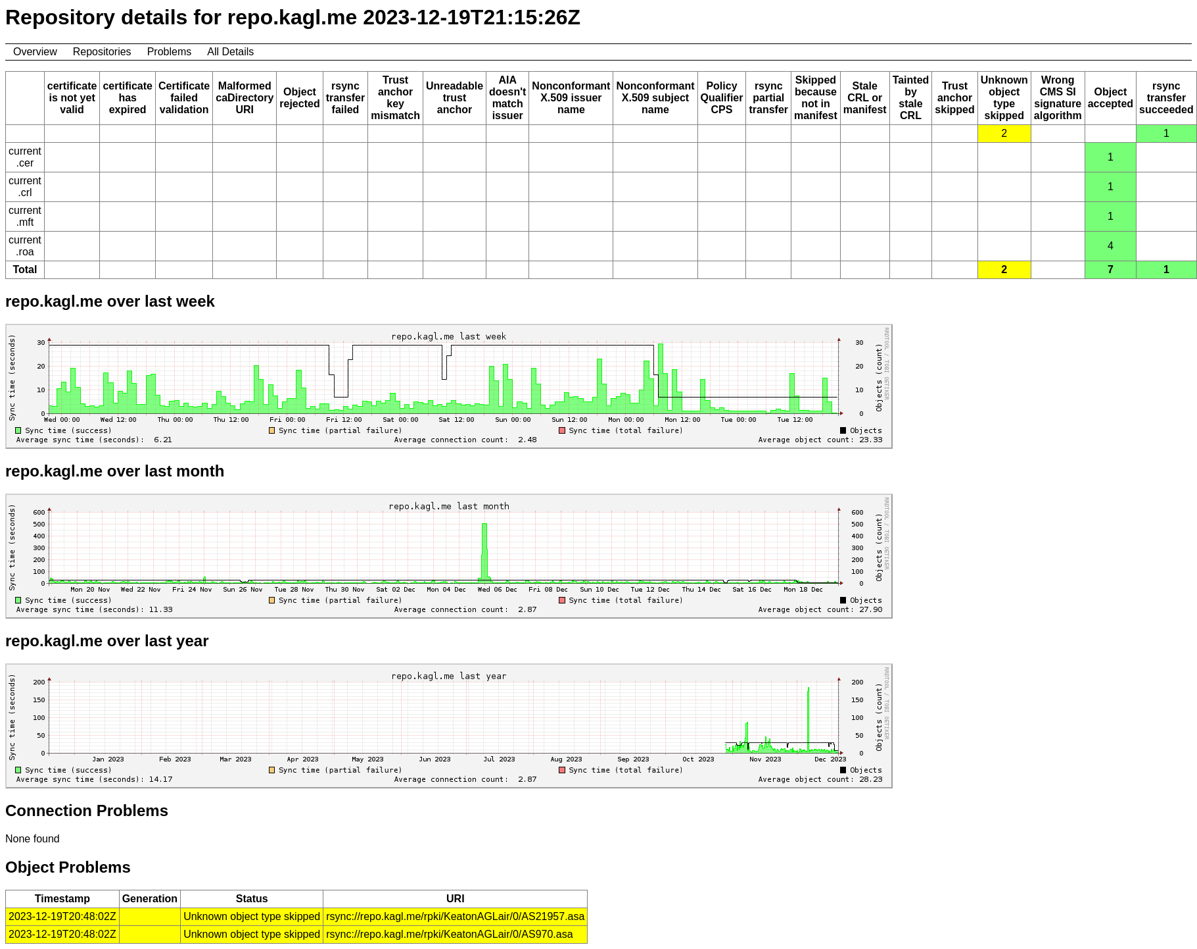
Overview (35, 51)
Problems (169, 51)
